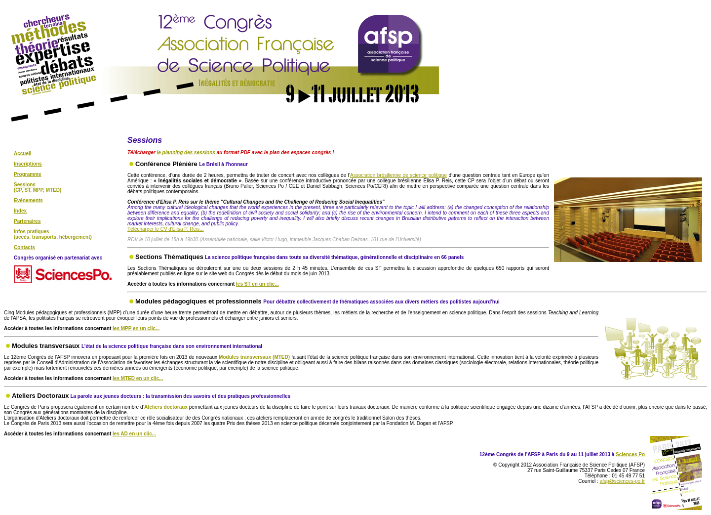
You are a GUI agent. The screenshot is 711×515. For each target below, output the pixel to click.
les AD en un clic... (134, 433)
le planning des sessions (186, 152)
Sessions (25, 184)
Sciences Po (630, 454)
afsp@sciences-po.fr (622, 481)
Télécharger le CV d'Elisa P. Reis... (165, 229)
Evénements (28, 200)
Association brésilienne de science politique (398, 175)
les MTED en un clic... (138, 378)
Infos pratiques (31, 231)
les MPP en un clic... (136, 328)
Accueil (23, 153)
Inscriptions (28, 164)
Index (20, 211)
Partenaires (27, 221)
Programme (27, 174)
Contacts (24, 247)
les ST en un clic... (257, 284)
